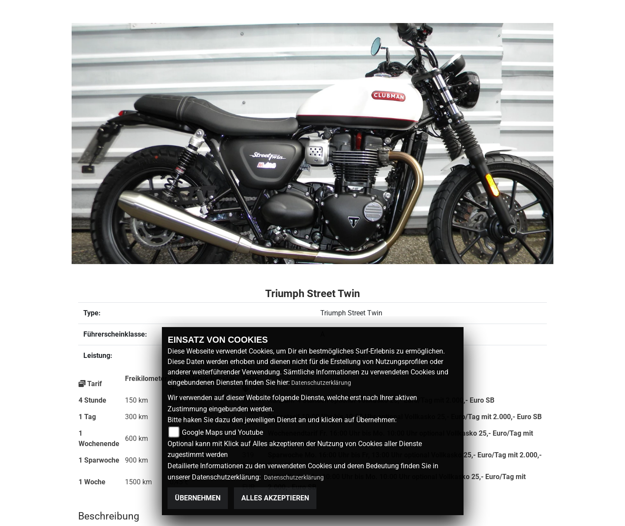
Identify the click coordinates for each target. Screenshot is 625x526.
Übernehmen (197, 498)
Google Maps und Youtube (222, 432)
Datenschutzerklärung (321, 382)
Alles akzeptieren (275, 498)
